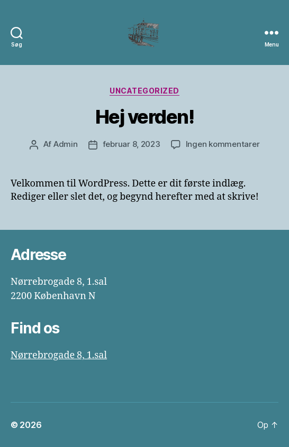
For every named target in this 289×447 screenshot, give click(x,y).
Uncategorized (144, 90)
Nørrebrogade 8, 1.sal (59, 355)
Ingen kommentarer (223, 144)
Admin (65, 144)
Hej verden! (144, 116)
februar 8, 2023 (131, 144)
